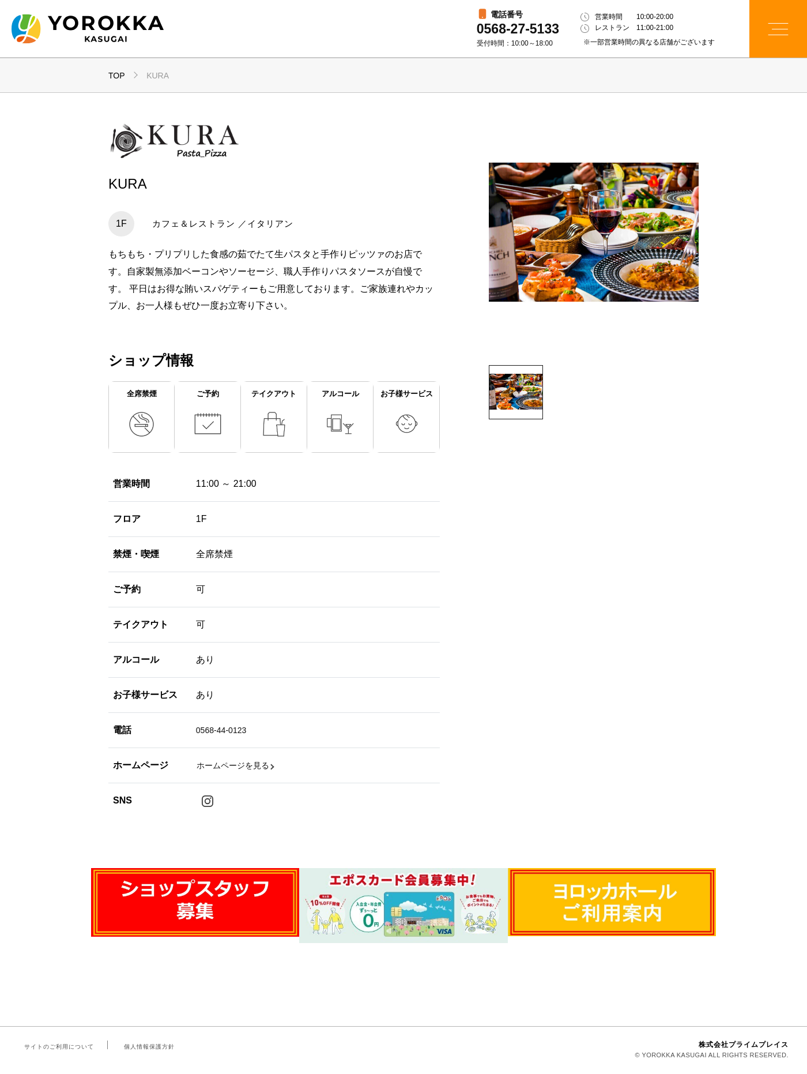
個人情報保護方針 (141, 1047)
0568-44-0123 (225, 730)
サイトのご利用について (56, 1047)
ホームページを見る (238, 765)
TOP (116, 75)
